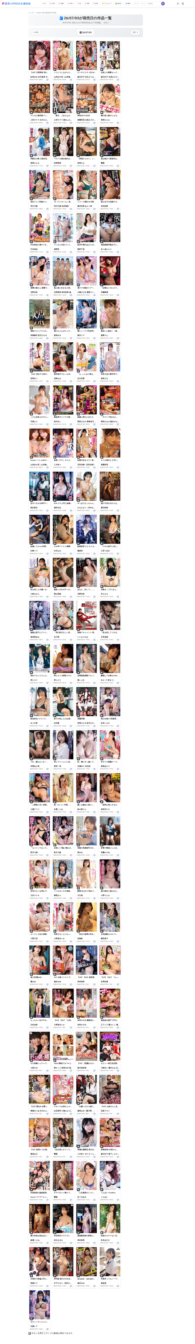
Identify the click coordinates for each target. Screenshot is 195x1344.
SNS (132, 3)
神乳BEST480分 (83, 115)
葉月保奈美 (81, 1068)
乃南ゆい (104, 1068)
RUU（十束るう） (108, 680)
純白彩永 (34, 508)
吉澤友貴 (104, 982)
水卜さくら (89, 1154)
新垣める (57, 335)
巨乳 (97, 3)
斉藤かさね (105, 852)
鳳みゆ (33, 982)
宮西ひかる (81, 723)
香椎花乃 (90, 421)
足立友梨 (81, 378)
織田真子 (104, 938)
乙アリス (104, 1025)
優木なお (112, 1068)
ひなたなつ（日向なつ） (87, 508)
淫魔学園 (81, 719)
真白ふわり (67, 120)
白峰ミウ (34, 551)
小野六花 (34, 938)
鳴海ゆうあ (34, 1111)
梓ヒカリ (34, 680)
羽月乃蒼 (34, 206)
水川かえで (44, 120)
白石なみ (57, 551)
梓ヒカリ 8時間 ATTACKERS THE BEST (69, 676)
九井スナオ (34, 895)
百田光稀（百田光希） (86, 465)
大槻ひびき (81, 292)
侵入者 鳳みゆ (36, 977)
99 (50, 3)
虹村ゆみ (34, 77)
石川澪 (56, 637)
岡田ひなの (81, 421)
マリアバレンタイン (44, 1197)
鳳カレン (112, 1025)
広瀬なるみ (120, 1068)
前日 (36, 32)
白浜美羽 (57, 1111)
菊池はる (34, 1154)
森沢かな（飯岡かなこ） (120, 421)
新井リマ (81, 335)
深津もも (81, 163)
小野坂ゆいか (59, 938)
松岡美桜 (57, 163)
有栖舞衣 (34, 335)
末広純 (87, 766)
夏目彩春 (104, 508)
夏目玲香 (81, 206)
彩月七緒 (34, 852)
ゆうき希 (34, 723)
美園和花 (81, 120)
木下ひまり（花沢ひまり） (64, 1283)
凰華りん (104, 335)
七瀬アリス (34, 809)
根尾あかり (105, 766)
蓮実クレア (91, 292)
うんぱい (104, 1197)
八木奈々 (57, 465)
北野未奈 (34, 292)
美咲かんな (105, 120)
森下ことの (112, 1154)
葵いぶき (81, 680)
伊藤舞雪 (104, 292)
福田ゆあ (57, 508)
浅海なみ (57, 378)
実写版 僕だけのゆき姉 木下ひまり (68, 1279)
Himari (33, 1197)
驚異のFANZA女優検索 (16, 3)
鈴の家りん (81, 809)
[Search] (151, 3)
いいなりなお (82, 637)
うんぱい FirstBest (108, 1193)
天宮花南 (104, 637)
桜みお (80, 852)
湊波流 (103, 1283)
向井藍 (56, 723)
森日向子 (81, 77)
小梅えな (65, 1111)
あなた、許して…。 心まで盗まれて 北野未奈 (95, 589)
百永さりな (89, 77)
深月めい (57, 421)
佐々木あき (81, 1197)
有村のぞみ (81, 1025)
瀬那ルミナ (120, 1025)
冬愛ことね (58, 809)
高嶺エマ (34, 1283)
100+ (60, 3)
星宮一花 (57, 766)
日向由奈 (34, 1025)
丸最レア (34, 1326)
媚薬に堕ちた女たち (85, 417)
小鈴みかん (34, 594)
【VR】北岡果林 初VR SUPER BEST (44, 72)
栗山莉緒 (57, 594)
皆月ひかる (42, 335)
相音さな (104, 378)
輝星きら (57, 895)
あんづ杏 (88, 206)
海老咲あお (34, 637)
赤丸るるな (58, 1240)
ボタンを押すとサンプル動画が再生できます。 (52, 1333)
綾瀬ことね (34, 1240)
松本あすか (105, 1240)
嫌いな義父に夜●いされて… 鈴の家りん (93, 805)
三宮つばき (105, 551)
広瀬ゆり (81, 766)
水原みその (112, 77)
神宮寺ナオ (105, 809)
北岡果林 (57, 292)
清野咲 (56, 249)
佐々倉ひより (106, 249)
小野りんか (105, 895)
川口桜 (80, 895)
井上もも (104, 594)
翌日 (135, 32)
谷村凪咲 (104, 206)
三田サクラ (34, 120)
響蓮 (102, 163)
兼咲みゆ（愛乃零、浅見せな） (90, 1111)
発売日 (122, 3)
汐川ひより (44, 1111)
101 (70, 3)
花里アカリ (105, 1111)
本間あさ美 (34, 766)
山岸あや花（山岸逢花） (64, 77)
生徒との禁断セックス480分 (112, 72)
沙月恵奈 (41, 77)
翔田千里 (81, 249)
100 (87, 3)
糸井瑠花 (65, 206)
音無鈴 (80, 938)
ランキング (109, 3)
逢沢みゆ (72, 292)
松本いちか (105, 723)
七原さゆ (34, 1068)
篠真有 (80, 551)
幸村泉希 (65, 292)
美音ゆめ (65, 1068)
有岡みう (34, 378)
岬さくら (57, 1068)
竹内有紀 (34, 249)
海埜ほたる (73, 1068)
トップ (31, 13)
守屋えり (34, 421)
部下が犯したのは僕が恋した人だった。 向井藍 (73, 719)
